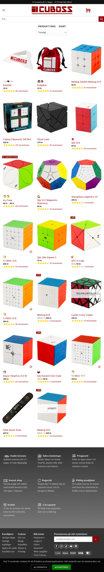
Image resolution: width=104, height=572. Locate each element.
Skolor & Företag (22, 550)
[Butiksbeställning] (52, 32)
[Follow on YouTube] (71, 546)
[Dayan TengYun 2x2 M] (18, 350)
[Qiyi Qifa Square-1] (52, 235)
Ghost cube (43, 139)
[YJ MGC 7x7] (86, 350)
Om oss (21, 537)
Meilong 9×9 (43, 430)
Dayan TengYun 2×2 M (15, 375)
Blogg (20, 541)
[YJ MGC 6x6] (18, 293)
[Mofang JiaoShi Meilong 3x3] (86, 60)
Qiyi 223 (75, 142)
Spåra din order (9, 548)
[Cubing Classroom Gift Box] (18, 117)
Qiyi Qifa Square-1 (46, 257)
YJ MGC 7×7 (78, 375)
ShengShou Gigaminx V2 (84, 196)
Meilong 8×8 (43, 315)
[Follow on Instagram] (61, 546)
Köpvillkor (22, 544)
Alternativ (40, 567)
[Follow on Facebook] (56, 546)
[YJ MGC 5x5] (18, 235)
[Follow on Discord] (76, 546)
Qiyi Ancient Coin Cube (49, 375)
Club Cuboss (40, 555)
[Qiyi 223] (86, 117)
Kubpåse (41, 85)
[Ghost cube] (52, 117)
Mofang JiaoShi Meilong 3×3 (86, 81)
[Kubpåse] (52, 60)
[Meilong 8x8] (52, 293)
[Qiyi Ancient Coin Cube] (52, 350)
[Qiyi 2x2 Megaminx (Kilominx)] (52, 175)
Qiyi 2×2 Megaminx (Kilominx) (47, 201)
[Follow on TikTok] (66, 546)
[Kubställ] (18, 60)
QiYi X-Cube (77, 260)
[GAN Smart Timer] (18, 408)
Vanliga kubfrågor (6, 543)
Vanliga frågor (8, 537)
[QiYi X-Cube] (86, 235)
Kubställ (7, 85)
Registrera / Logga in (39, 539)
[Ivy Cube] (18, 175)
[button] (3, 10)
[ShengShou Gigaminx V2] (86, 175)
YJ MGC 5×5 (9, 260)
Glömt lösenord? (38, 546)
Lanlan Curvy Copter (82, 315)
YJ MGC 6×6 (9, 318)
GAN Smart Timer (12, 430)
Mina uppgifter (40, 551)
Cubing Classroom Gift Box (17, 139)
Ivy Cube (7, 200)
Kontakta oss (8, 551)
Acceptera (61, 567)
